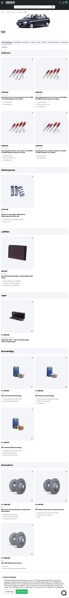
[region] (34, 107)
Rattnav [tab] (57, 42)
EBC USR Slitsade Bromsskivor (11, 563)
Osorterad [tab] (51, 42)
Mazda (20, 12)
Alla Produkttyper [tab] (7, 42)
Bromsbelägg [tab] (17, 42)
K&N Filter (4, 274)
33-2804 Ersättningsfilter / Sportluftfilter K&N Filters (17, 277)
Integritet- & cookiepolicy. (56, 587)
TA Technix (4, 95)
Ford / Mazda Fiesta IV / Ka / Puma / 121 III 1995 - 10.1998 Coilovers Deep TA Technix (51, 98)
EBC (2, 393)
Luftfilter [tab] (44, 42)
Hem (3, 12)
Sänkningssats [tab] (64, 42)
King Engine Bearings (7, 337)
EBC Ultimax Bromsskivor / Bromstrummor (49, 509)
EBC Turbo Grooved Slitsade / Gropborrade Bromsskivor (15, 510)
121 (25, 12)
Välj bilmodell (11, 12)
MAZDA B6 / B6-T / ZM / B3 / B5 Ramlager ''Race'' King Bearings (15, 341)
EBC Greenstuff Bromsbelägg (11, 396)
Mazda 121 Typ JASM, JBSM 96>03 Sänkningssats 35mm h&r (13, 215)
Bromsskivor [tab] (25, 42)
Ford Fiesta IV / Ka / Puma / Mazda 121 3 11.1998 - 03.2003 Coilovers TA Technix (17, 98)
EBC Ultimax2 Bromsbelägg (44, 396)
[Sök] (34, 7)
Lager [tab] (38, 42)
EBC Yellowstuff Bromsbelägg (11, 447)
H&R (2, 212)
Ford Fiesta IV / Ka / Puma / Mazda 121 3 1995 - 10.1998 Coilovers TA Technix (51, 151)
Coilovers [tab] (33, 42)
